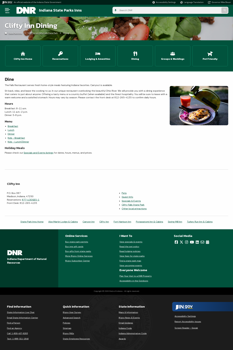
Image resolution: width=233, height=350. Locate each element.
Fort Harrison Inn (122, 220)
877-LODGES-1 (30, 198)
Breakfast (13, 125)
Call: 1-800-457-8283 (17, 332)
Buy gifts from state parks (78, 250)
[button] (164, 2)
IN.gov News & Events (129, 316)
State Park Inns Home (32, 220)
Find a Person (13, 322)
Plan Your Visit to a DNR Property (135, 275)
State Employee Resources (76, 338)
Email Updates (126, 322)
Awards (122, 338)
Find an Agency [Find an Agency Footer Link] (14, 327)
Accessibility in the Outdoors (133, 280)
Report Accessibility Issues (188, 320)
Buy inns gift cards (74, 245)
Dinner (11, 133)
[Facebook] (176, 241)
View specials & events (130, 241)
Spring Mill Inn (175, 220)
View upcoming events (130, 264)
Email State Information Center (22, 316)
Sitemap (67, 327)
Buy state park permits (76, 241)
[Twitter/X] (181, 241)
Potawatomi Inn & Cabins (149, 220)
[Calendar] (207, 241)
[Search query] (204, 10)
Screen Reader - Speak (186, 327)
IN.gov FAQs (68, 332)
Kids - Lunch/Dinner (18, 140)
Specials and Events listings (38, 151)
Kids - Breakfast (16, 136)
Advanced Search (71, 316)
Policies (66, 322)
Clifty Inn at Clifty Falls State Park (43, 33)
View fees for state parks (132, 255)
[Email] (202, 241)
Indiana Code (125, 327)
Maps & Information (128, 311)
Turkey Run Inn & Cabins (200, 220)
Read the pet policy (129, 245)
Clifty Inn (104, 220)
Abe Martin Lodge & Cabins (63, 220)
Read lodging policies (129, 250)
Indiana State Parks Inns (56, 10)
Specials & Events (131, 199)
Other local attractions (134, 207)
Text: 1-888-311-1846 (18, 338)
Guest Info (127, 196)
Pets (124, 192)
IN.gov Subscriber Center (77, 260)
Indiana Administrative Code (133, 332)
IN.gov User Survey (72, 311)
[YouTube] (192, 241)
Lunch (11, 129)
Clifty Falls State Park (133, 203)
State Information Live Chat (20, 311)
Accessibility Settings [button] (185, 315)
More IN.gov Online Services (79, 255)
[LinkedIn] (197, 241)
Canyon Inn (89, 220)
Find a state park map (130, 260)
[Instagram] (186, 241)
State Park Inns (15, 33)
